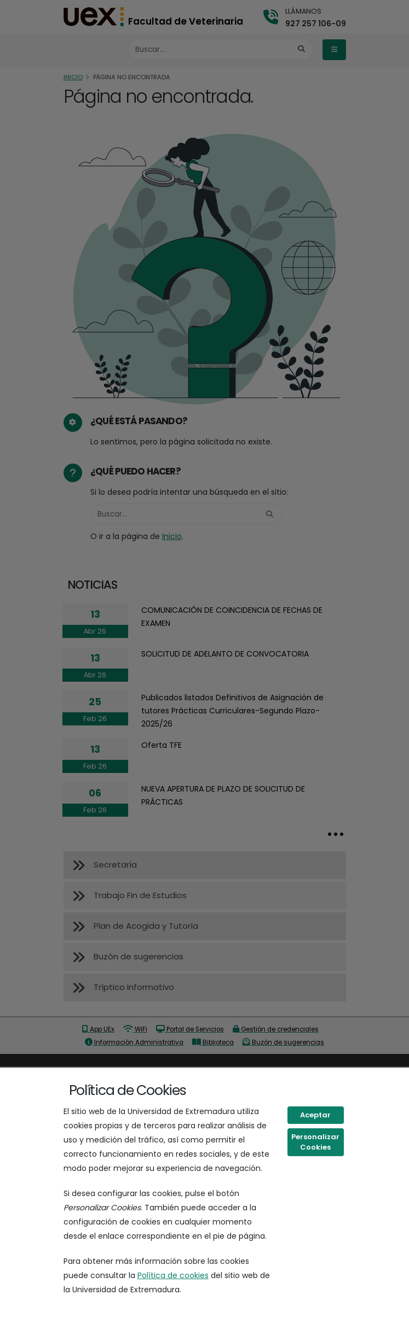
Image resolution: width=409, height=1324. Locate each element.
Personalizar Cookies (315, 1142)
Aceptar (315, 1115)
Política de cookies (173, 1275)
